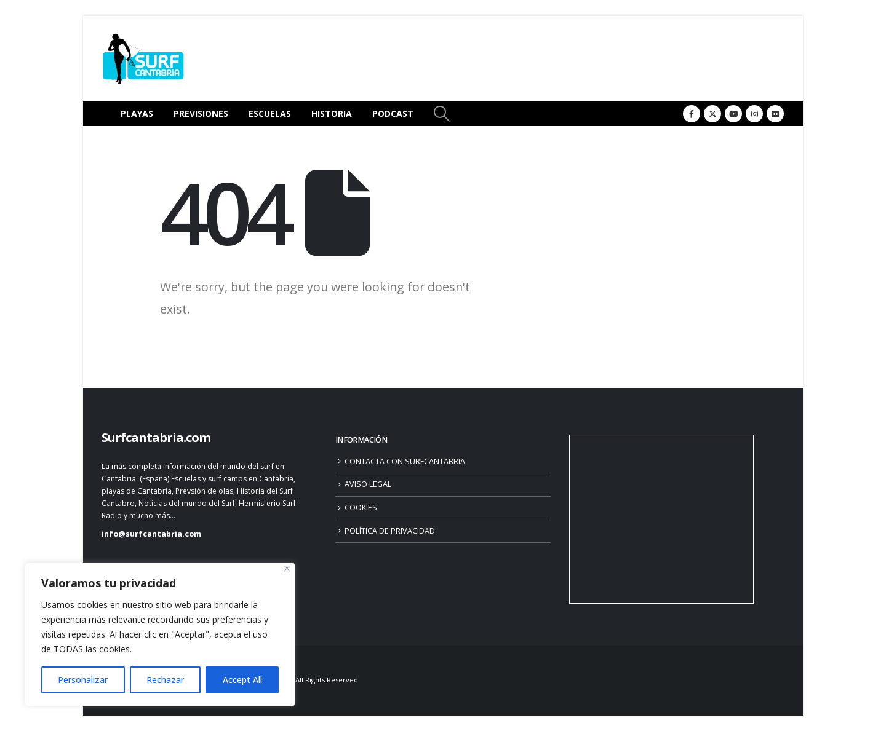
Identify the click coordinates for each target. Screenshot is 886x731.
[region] (160, 634)
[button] (441, 114)
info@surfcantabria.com (151, 534)
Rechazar (165, 680)
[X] (712, 113)
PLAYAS (137, 113)
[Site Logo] (143, 59)
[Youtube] (733, 113)
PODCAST (392, 113)
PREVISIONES (201, 113)
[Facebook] (691, 113)
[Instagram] (754, 113)
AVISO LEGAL (368, 484)
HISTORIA (331, 113)
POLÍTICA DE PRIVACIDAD (390, 531)
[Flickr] (775, 113)
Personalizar (83, 680)
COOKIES (361, 507)
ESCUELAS (270, 113)
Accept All (242, 680)
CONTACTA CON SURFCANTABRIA (405, 461)
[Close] (287, 568)
